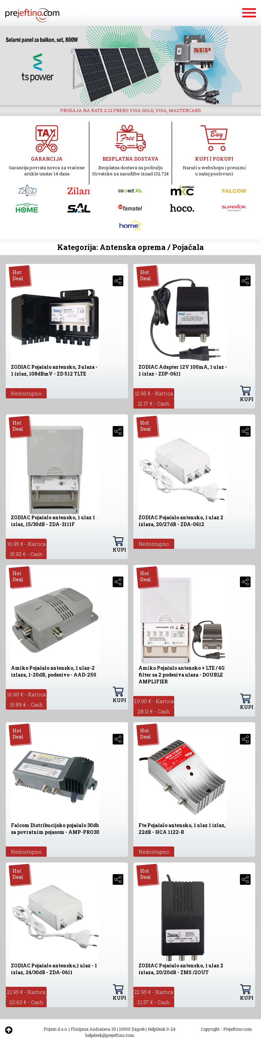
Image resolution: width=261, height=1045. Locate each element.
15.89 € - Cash (26, 704)
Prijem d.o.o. (56, 1029)
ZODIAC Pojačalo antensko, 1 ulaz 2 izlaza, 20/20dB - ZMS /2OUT (180, 969)
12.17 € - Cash (153, 403)
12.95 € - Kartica (154, 393)
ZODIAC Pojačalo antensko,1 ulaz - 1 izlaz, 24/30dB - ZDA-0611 (54, 969)
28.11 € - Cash (154, 711)
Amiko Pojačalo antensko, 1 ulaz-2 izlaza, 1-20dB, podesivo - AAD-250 (53, 671)
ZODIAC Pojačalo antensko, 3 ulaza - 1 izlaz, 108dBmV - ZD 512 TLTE (54, 370)
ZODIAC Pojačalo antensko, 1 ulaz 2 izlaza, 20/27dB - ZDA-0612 (180, 520)
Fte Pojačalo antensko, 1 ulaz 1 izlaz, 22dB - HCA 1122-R (182, 828)
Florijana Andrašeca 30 (93, 1029)
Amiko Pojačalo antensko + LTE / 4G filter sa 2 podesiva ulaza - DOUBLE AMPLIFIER (181, 675)
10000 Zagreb (132, 1029)
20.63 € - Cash (26, 1002)
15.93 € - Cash (26, 554)
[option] (130, 65)
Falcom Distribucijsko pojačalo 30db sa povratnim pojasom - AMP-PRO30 (55, 828)
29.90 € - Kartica (154, 701)
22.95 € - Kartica (153, 991)
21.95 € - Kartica (26, 991)
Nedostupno (26, 393)
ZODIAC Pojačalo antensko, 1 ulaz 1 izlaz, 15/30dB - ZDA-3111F (53, 520)
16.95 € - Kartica (26, 543)
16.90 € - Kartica (26, 694)
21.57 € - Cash (153, 1002)
